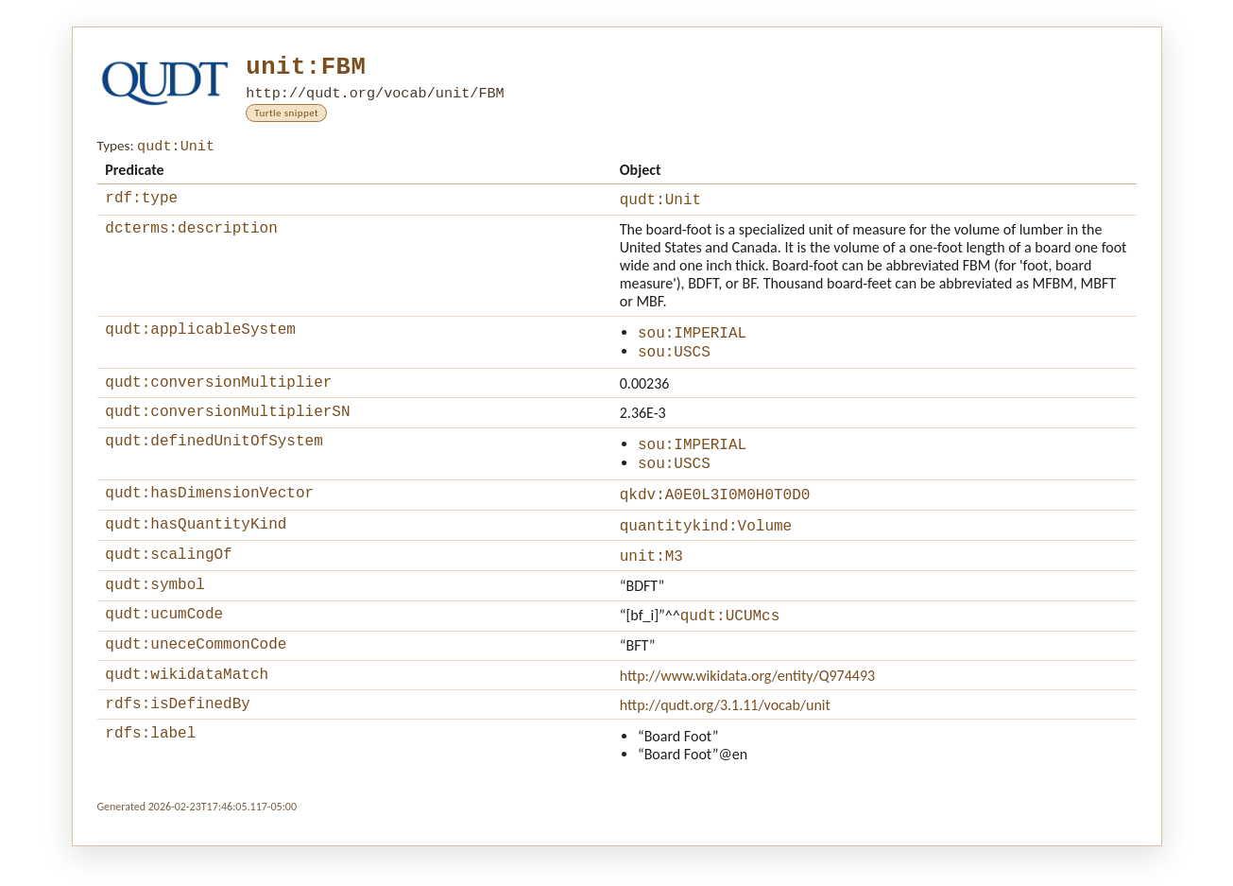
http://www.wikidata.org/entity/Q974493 (747, 710)
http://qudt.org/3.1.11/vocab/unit (725, 742)
